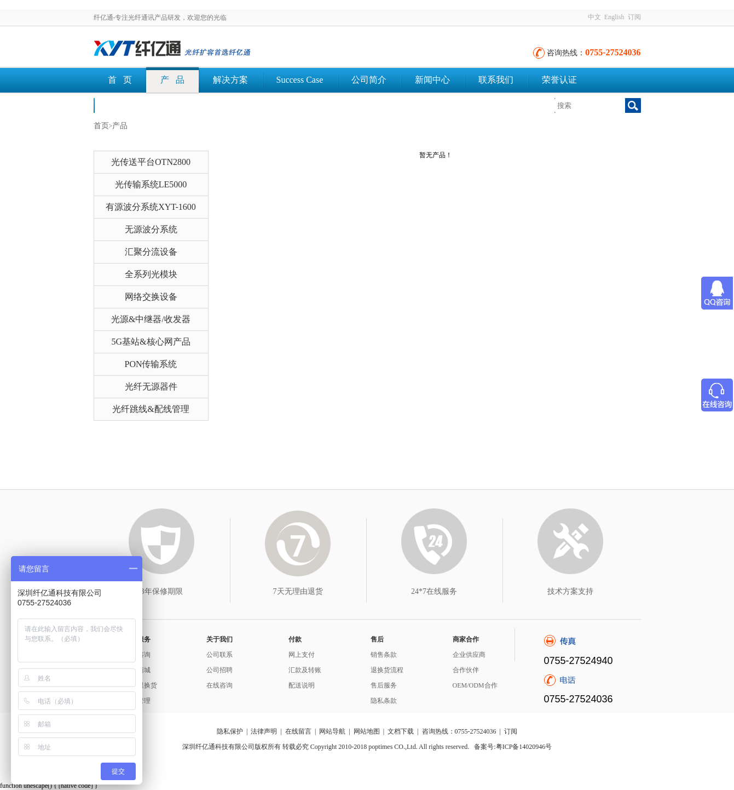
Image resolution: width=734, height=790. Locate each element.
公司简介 (368, 79)
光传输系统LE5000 (151, 184)
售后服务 (384, 685)
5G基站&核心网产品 (151, 341)
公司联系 (219, 655)
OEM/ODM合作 (475, 685)
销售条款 (384, 655)
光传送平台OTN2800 (150, 162)
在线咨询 (219, 685)
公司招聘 (219, 670)
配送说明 (301, 685)
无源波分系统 (151, 229)
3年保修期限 (162, 591)
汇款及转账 (304, 670)
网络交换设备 (151, 296)
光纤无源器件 (151, 386)
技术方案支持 (570, 591)
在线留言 (298, 731)
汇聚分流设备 (151, 251)
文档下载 (125, 105)
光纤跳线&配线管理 (150, 409)
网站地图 (367, 731)
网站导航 (332, 731)
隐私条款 (384, 701)
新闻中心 (432, 79)
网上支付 (301, 655)
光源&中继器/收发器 (150, 319)
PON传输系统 (150, 364)
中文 (594, 17)
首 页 (120, 79)
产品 (120, 126)
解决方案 (230, 79)
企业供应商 (469, 655)
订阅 (634, 17)
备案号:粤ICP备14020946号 (513, 747)
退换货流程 (387, 670)
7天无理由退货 (298, 591)
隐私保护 (230, 731)
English (614, 17)
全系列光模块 (151, 274)
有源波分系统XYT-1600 (151, 206)
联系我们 (495, 79)
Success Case (299, 79)
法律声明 (264, 731)
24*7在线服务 (434, 591)
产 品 (172, 79)
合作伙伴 (466, 670)
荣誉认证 (559, 79)
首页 (101, 126)
